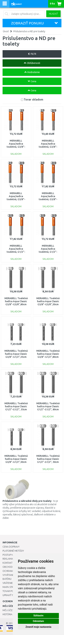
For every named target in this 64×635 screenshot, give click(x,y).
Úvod (6, 31)
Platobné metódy (13, 550)
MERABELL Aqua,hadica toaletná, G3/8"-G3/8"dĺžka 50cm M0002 (16, 146)
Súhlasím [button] (38, 615)
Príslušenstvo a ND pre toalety (29, 31)
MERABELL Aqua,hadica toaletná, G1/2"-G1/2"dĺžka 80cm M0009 (16, 251)
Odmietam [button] (38, 621)
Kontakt (7, 562)
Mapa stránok (11, 587)
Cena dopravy (11, 546)
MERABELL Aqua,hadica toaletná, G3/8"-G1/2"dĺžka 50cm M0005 (16, 199)
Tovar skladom (33, 99)
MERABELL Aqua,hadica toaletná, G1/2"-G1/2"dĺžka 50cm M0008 (48, 251)
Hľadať (53, 13)
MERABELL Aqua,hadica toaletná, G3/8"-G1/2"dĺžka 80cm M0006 (48, 199)
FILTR (32, 54)
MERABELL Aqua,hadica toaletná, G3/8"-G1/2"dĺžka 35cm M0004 (48, 146)
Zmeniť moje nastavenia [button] (38, 627)
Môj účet (8, 610)
